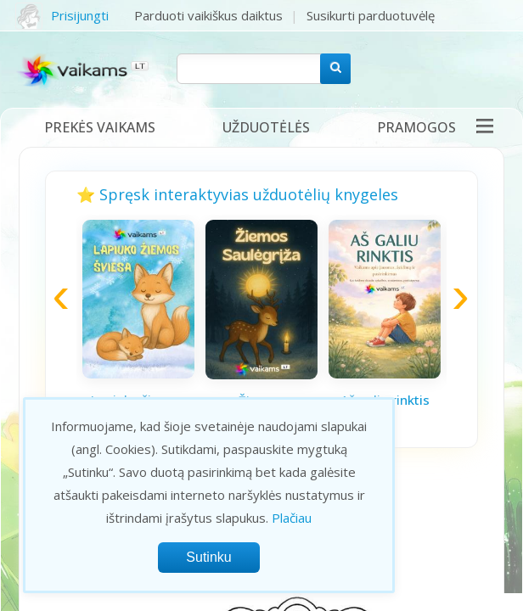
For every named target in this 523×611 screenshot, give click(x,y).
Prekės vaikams (99, 127)
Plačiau (292, 517)
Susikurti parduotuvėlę (370, 15)
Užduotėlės (266, 127)
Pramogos (416, 127)
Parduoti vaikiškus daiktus (208, 15)
